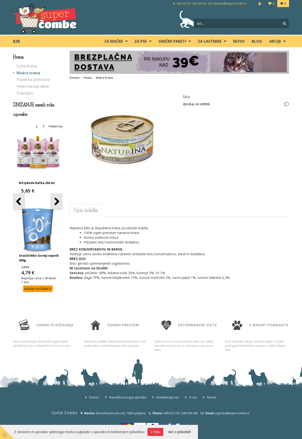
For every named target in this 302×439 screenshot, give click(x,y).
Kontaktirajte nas (167, 397)
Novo (239, 41)
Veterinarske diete (33, 86)
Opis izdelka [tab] (85, 210)
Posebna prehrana (33, 79)
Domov (75, 78)
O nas (193, 397)
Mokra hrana (28, 72)
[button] (56, 201)
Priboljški (25, 93)
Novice (211, 397)
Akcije (275, 41)
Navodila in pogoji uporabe (127, 397)
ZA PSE (140, 41)
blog (257, 41)
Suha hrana (27, 66)
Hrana (88, 78)
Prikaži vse (56, 126)
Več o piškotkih (179, 432)
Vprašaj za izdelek (196, 104)
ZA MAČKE (113, 41)
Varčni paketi (172, 41)
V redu (155, 432)
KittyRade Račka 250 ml (37, 183)
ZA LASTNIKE (210, 41)
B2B (16, 41)
